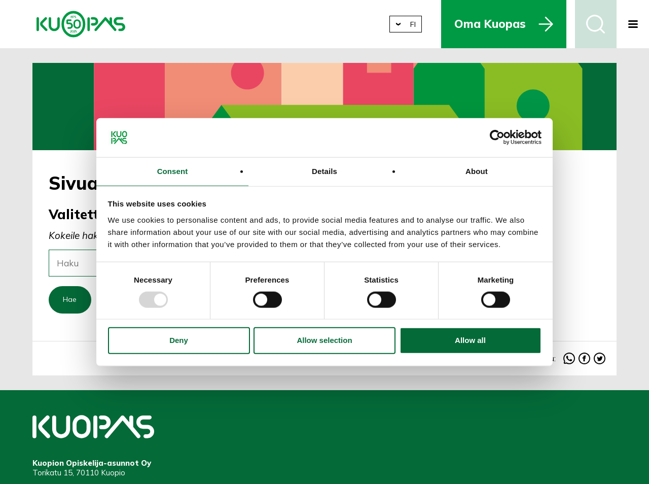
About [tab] (476, 170)
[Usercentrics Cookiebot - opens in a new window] (497, 136)
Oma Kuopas (498, 23)
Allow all (470, 341)
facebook (584, 361)
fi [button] (420, 24)
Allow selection (324, 341)
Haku (596, 24)
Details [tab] (324, 170)
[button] (633, 24)
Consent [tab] (172, 170)
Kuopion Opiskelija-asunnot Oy (80, 24)
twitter (599, 361)
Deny (178, 341)
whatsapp (569, 361)
